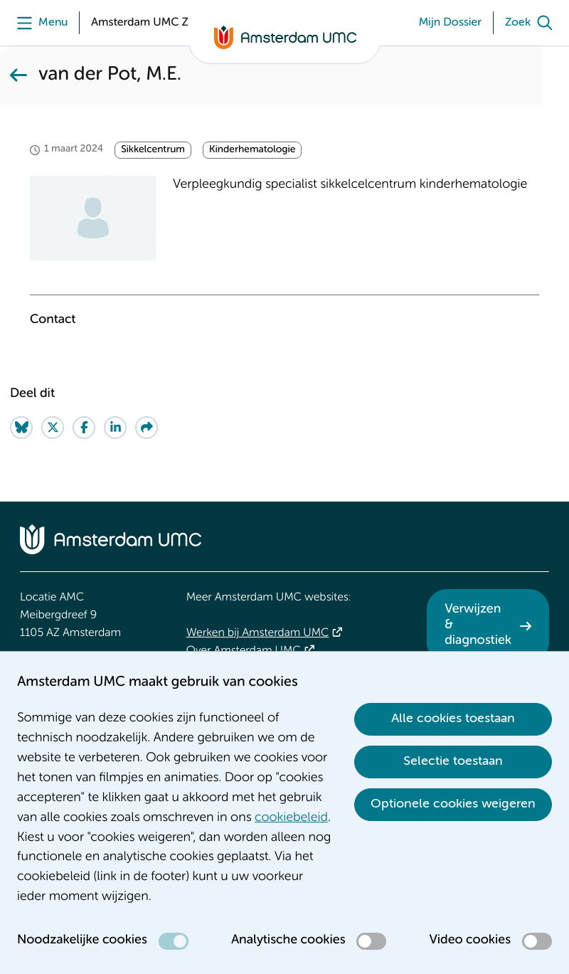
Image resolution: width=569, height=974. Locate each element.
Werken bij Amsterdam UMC (257, 633)
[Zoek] (532, 22)
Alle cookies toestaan (453, 718)
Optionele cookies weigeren (453, 804)
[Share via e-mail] (146, 427)
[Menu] (39, 22)
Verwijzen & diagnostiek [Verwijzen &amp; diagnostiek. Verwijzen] (478, 625)
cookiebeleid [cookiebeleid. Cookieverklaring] (291, 818)
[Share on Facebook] (84, 427)
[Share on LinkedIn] (115, 427)
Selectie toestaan (453, 761)
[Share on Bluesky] (21, 427)
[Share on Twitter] (52, 427)
